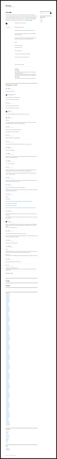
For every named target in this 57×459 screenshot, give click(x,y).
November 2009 (8, 328)
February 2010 (8, 326)
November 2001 (8, 405)
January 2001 (7, 413)
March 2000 (7, 421)
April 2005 (7, 372)
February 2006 (8, 364)
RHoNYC (7, 439)
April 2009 (7, 334)
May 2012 (7, 304)
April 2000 (7, 420)
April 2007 (7, 353)
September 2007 (8, 349)
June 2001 (7, 409)
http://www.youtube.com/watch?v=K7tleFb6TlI (13, 181)
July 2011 (7, 312)
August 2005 (7, 369)
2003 (15, 75)
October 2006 (8, 358)
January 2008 (7, 346)
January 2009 (7, 336)
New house (7, 435)
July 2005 (7, 370)
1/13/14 (41, 19)
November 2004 (8, 376)
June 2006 (7, 361)
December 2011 (8, 308)
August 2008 (7, 340)
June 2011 (7, 313)
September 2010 (8, 320)
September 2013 (8, 296)
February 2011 (8, 316)
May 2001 (7, 410)
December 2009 (8, 327)
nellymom (9, 210)
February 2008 (8, 345)
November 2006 (8, 357)
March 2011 (7, 315)
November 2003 (8, 386)
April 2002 (7, 401)
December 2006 (8, 356)
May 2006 (7, 362)
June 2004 (7, 380)
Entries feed (7, 448)
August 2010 (7, 321)
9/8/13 (41, 21)
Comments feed (8, 449)
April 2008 (7, 343)
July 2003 (7, 389)
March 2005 (7, 373)
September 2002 (8, 397)
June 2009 (7, 332)
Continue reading (28, 20)
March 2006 (7, 363)
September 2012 (8, 301)
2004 (15, 74)
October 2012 (7, 300)
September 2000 (8, 416)
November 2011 (8, 309)
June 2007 (7, 351)
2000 (15, 78)
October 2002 (7, 396)
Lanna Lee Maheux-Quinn (12, 94)
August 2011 (7, 311)
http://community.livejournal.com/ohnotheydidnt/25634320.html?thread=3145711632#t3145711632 (21, 207)
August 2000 (7, 417)
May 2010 (7, 323)
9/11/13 (41, 20)
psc (6, 437)
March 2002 (7, 402)
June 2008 (7, 342)
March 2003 (7, 392)
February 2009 (8, 335)
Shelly (9, 102)
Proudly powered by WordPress (12, 455)
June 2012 (7, 303)
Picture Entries (8, 436)
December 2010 (8, 318)
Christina (9, 221)
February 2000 (8, 422)
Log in (7, 447)
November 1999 (8, 424)
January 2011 (7, 317)
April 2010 (7, 324)
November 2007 (8, 347)
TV (6, 441)
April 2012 (7, 305)
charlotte (9, 184)
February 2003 (8, 393)
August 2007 (7, 350)
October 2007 (7, 348)
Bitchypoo (8, 5)
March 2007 (7, 354)
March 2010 (7, 325)
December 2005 (8, 366)
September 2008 (8, 339)
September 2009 (8, 330)
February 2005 (8, 374)
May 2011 (7, 314)
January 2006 (7, 365)
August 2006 (7, 359)
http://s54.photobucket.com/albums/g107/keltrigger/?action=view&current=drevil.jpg (19, 201)
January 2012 (7, 307)
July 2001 (7, 408)
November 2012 (8, 299)
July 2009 (7, 331)
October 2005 (7, 367)
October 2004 (7, 377)
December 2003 (8, 385)
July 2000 (7, 418)
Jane (8, 141)
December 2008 (8, 337)
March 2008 (7, 344)
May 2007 (7, 352)
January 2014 (7, 295)
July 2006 (7, 360)
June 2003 (7, 390)
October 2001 (7, 406)
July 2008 (7, 341)
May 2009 (7, 333)
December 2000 (8, 414)
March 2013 (7, 297)
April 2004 (7, 382)
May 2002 (7, 400)
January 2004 (7, 384)
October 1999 (8, 425)
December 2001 (8, 404)
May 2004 (7, 381)
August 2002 (7, 398)
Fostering (7, 433)
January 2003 (7, 394)
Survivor (7, 440)
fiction (7, 432)
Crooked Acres (8, 431)
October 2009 (8, 329)
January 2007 (7, 355)
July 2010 (7, 322)
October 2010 (7, 319)
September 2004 (8, 378)
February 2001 (8, 412)
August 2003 (7, 388)
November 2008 (8, 338)
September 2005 (8, 368)
